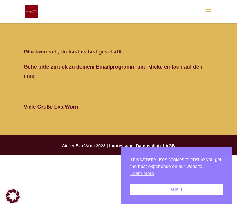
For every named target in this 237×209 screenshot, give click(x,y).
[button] (13, 196)
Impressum (120, 145)
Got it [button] (176, 189)
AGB (170, 145)
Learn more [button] (142, 173)
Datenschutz (149, 145)
